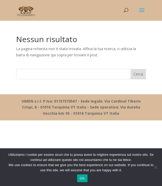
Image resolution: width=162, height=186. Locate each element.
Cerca (138, 74)
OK (82, 178)
